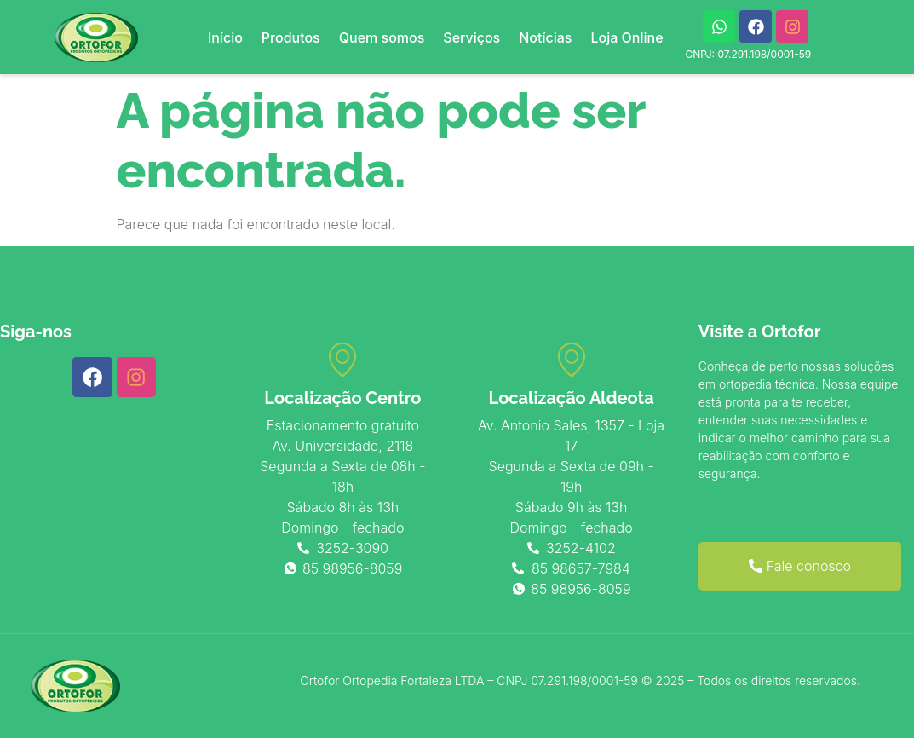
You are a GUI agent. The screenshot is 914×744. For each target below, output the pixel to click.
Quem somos (382, 37)
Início (225, 37)
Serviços (471, 37)
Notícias (545, 37)
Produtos (291, 37)
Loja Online (626, 37)
